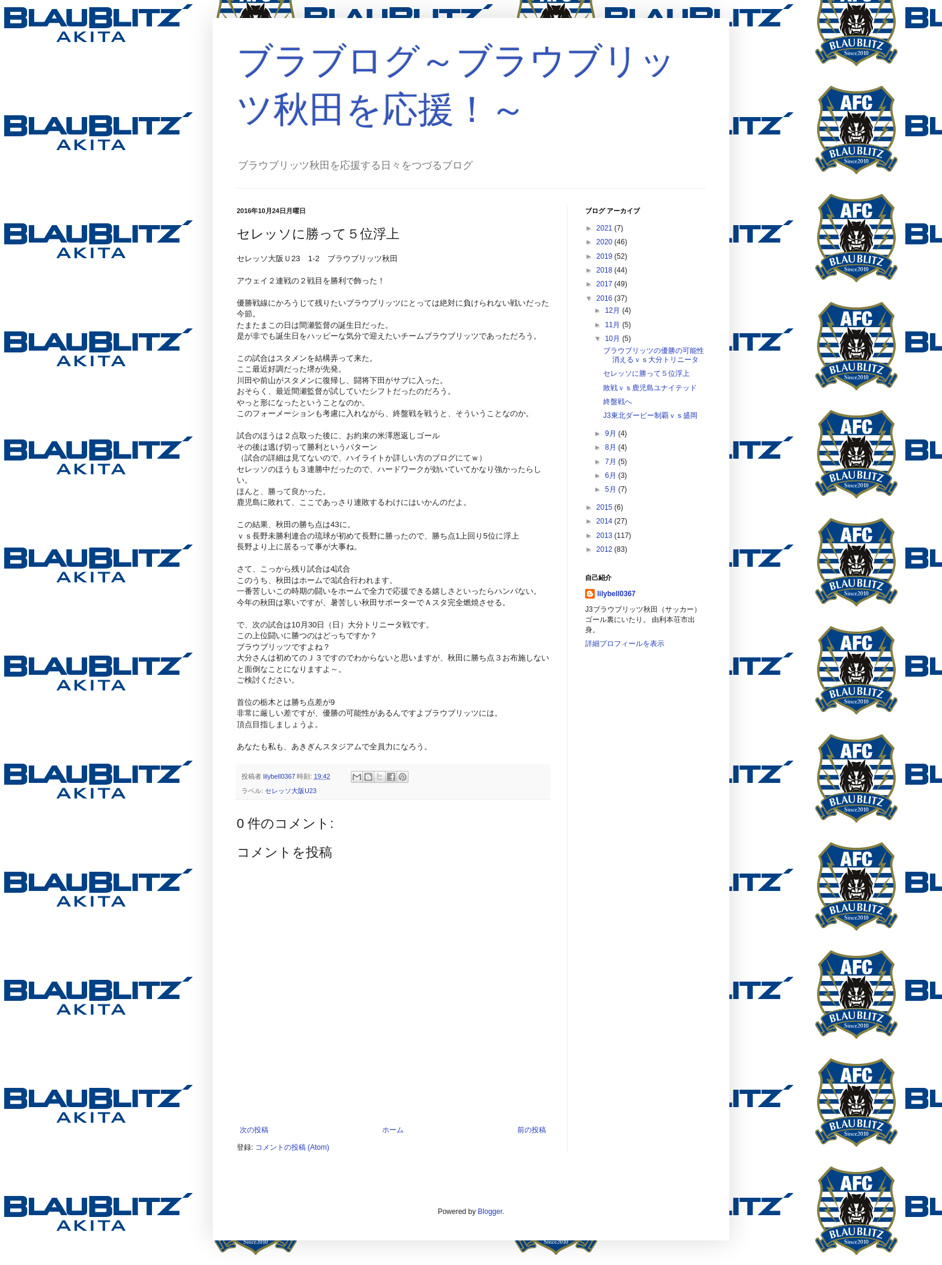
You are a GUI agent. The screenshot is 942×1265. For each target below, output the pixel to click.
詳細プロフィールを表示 (624, 643)
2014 (606, 521)
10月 (613, 338)
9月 (611, 433)
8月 (611, 447)
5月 (611, 489)
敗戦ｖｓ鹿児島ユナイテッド (650, 388)
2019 (606, 256)
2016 (606, 298)
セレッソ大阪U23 (291, 790)
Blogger (490, 1211)
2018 (606, 270)
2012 (606, 549)
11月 (613, 325)
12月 (613, 310)
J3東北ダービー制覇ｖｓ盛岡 (650, 415)
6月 (611, 475)
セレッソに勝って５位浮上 (646, 373)
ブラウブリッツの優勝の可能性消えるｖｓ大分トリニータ (653, 354)
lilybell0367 (616, 594)
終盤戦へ (617, 401)
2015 (606, 507)
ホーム (393, 1130)
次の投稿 (254, 1130)
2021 (606, 228)
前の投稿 (531, 1130)
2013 (606, 535)
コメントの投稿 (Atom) (292, 1147)
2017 (606, 284)
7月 (611, 461)
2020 (606, 242)
